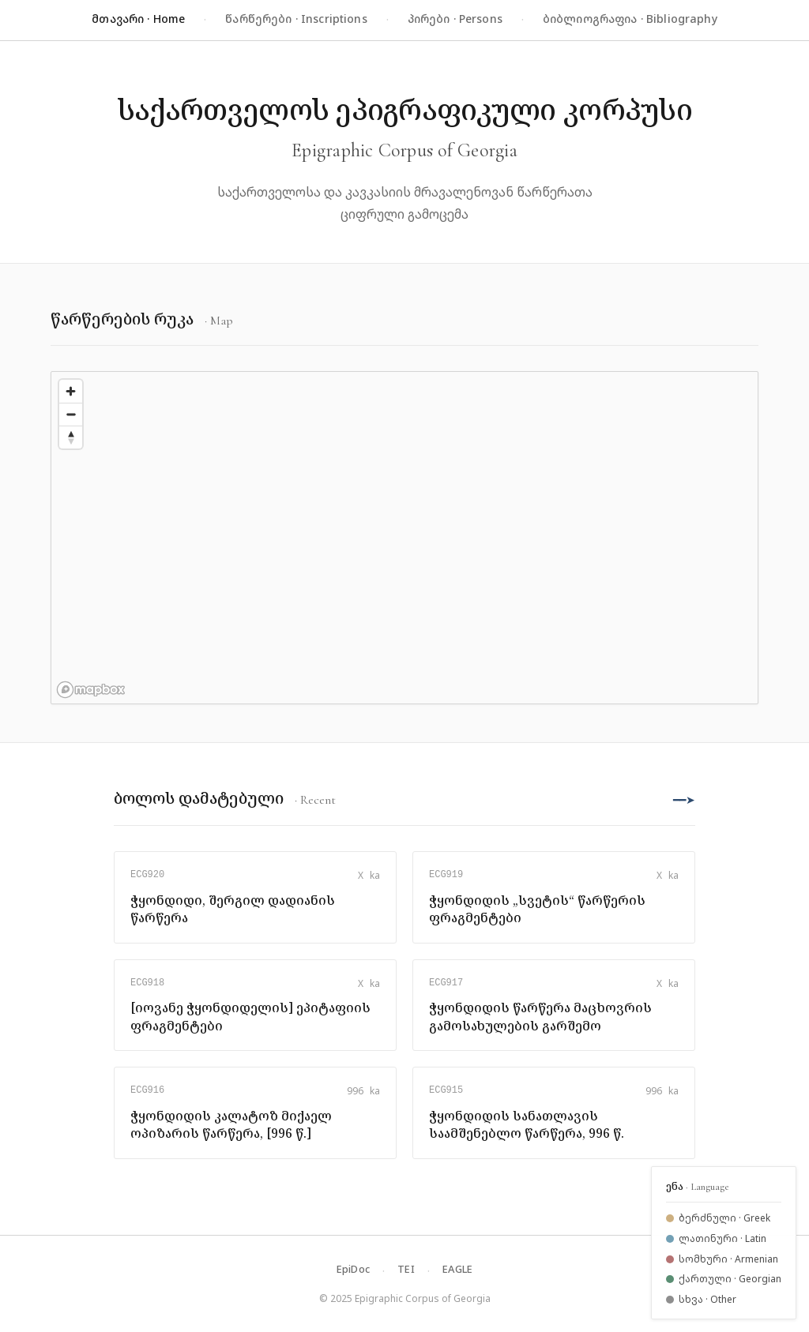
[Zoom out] (70, 414)
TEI (406, 1269)
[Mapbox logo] (91, 690)
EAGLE (457, 1269)
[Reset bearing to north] (70, 437)
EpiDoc (354, 1269)
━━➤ (684, 799)
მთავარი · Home (138, 18)
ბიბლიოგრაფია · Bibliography (630, 18)
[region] (404, 538)
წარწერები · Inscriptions (296, 18)
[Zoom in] (70, 391)
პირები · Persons (455, 18)
